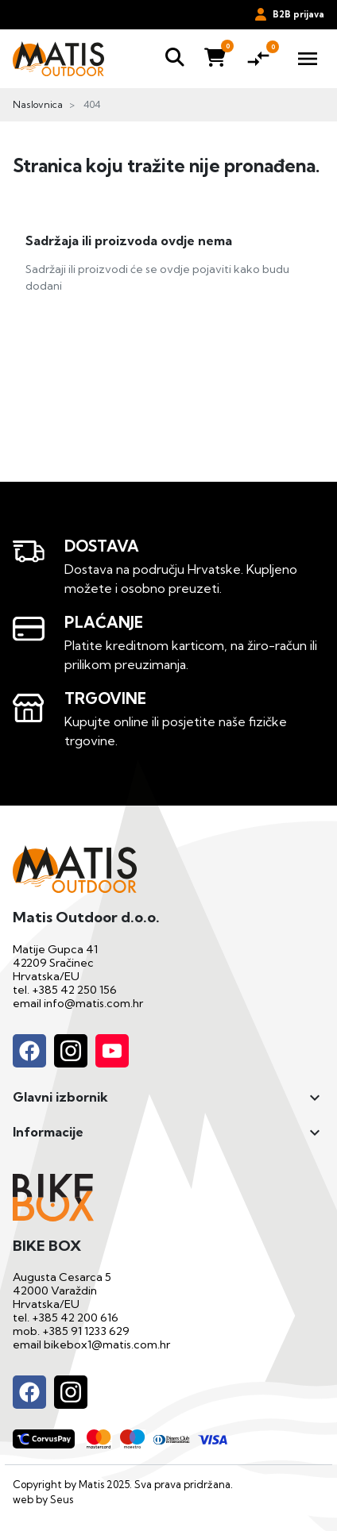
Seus (61, 1499)
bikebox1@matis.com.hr (107, 1344)
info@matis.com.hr (93, 1003)
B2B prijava (289, 14)
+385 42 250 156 (74, 990)
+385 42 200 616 (75, 1317)
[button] (174, 58)
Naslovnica (38, 104)
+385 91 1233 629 (86, 1331)
